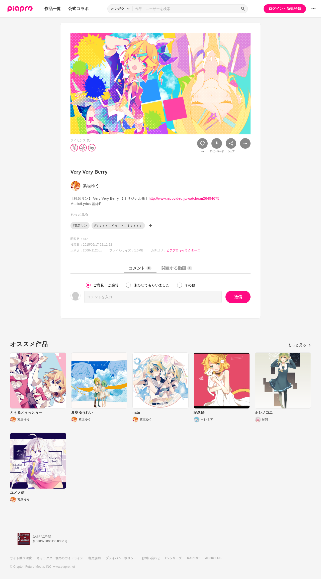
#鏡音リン (80, 225)
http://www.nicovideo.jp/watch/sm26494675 (184, 198)
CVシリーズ (173, 558)
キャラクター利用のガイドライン (60, 558)
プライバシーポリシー (121, 558)
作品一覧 (52, 9)
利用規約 (94, 558)
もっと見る (299, 345)
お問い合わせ (151, 558)
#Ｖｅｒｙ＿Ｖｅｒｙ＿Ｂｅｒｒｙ (118, 225)
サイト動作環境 (21, 558)
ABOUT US (213, 558)
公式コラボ (78, 9)
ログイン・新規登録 (285, 9)
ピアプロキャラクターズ (183, 250)
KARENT (193, 558)
